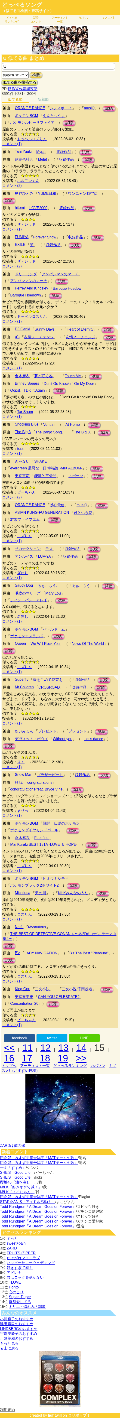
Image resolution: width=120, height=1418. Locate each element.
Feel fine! (41, 838)
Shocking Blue (26, 424)
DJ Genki (22, 329)
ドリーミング (26, 274)
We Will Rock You (45, 644)
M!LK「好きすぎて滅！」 (21, 1187)
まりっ (22, 811)
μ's (17, 337)
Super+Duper (20, 1297)
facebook (19, 1038)
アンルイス (24, 556)
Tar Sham (25, 412)
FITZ (19, 782)
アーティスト (60, 19)
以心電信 (57, 505)
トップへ (9, 1066)
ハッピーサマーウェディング (31, 1263)
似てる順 (15, 99)
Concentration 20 (24, 1003)
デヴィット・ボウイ (31, 739)
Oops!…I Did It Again (27, 390)
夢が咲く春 (43, 376)
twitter (52, 1038)
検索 (36, 75)
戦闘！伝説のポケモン (61, 823)
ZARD (12, 1248)
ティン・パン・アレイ (28, 600)
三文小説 (42, 989)
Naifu (19, 927)
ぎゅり (22, 573)
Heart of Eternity (80, 329)
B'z (17, 953)
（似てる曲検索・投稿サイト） (28, 11)
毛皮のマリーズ (28, 593)
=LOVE (15, 1282)
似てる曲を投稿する (19, 82)
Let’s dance (93, 739)
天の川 (40, 893)
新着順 (43, 99)
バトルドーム (54, 629)
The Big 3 (23, 432)
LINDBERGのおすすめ (18, 1329)
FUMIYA (21, 237)
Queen (20, 643)
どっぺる (12, 19)
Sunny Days (45, 329)
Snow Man (23, 775)
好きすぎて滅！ (20, 1268)
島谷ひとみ (24, 193)
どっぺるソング (22, 5)
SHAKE (40, 461)
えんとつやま (54, 116)
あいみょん (24, 731)
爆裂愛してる (20, 1302)
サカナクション (28, 549)
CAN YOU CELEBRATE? (59, 997)
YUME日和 (47, 193)
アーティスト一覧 (35, 1066)
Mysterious (37, 927)
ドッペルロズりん (32, 139)
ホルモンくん (28, 181)
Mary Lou (53, 593)
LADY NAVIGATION (41, 953)
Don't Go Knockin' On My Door (69, 384)
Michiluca (22, 893)
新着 (35, 19)
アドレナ (14, 1273)
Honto (14, 1287)
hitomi (20, 208)
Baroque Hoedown (68, 288)
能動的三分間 (45, 476)
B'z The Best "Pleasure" (88, 953)
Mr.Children (24, 687)
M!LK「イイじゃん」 (17, 1192)
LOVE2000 (38, 208)
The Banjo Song (48, 432)
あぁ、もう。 (48, 586)
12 (45, 1048)
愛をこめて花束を (48, 680)
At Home (72, 424)
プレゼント (47, 731)
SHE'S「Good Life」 (17, 1172)
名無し (22, 616)
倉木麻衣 (22, 376)
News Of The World (88, 644)
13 (63, 1048)
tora (20, 449)
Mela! (42, 159)
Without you (62, 739)
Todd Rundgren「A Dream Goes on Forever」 (38, 1207)
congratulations (39, 782)
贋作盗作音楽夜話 (22, 89)
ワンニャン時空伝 (83, 193)
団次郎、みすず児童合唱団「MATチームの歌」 (39, 1158)
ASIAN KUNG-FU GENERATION (42, 512)
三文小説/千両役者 (77, 989)
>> (81, 1058)
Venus (48, 424)
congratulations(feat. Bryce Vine (36, 789)
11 (27, 1048)
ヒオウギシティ (56, 879)
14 (81, 1048)
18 (45, 1058)
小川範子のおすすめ (16, 1319)
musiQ (89, 108)
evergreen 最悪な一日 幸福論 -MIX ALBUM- (46, 468)
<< (9, 1048)
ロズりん (24, 536)
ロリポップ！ (79, 1415)
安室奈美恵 (24, 997)
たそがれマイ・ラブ (23, 1258)
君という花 (83, 513)
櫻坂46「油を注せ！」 (18, 1182)
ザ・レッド (26, 224)
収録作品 (63, 152)
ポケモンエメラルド (26, 636)
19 (63, 1058)
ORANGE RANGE (30, 108)
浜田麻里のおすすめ (16, 1324)
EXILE (20, 245)
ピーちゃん (26, 492)
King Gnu (22, 989)
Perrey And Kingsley (31, 288)
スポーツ (75, 476)
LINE (84, 1038)
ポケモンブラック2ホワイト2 (34, 885)
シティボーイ (61, 108)
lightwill (55, 1415)
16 (9, 1058)
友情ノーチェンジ (39, 337)
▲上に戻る (9, 1348)
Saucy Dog (24, 585)
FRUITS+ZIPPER (21, 1253)
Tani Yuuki (23, 151)
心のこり (16, 1292)
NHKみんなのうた (73, 893)
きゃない (22, 461)
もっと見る (9, 1343)
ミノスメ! (108, 17)
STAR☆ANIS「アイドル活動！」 (27, 1202)
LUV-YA (44, 556)
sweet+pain (16, 1243)
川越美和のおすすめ (16, 1338)
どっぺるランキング (70, 1066)
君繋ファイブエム (25, 519)
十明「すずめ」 (13, 1168)
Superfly (21, 679)
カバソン (83, 17)
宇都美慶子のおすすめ (18, 1334)
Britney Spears (27, 383)
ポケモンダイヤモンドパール (34, 830)
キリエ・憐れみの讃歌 (27, 1307)
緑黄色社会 (24, 159)
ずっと (12, 1238)
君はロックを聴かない (25, 1277)
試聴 (109, 109)
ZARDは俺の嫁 (12, 1146)
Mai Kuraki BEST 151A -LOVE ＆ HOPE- (43, 844)
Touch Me (73, 376)
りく (21, 762)
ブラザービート (50, 775)
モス (49, 549)
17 (27, 1058)
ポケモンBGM (26, 116)
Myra (40, 152)
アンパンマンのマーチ (60, 274)
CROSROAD (49, 687)
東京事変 (22, 476)
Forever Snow (44, 237)
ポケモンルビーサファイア (32, 122)
